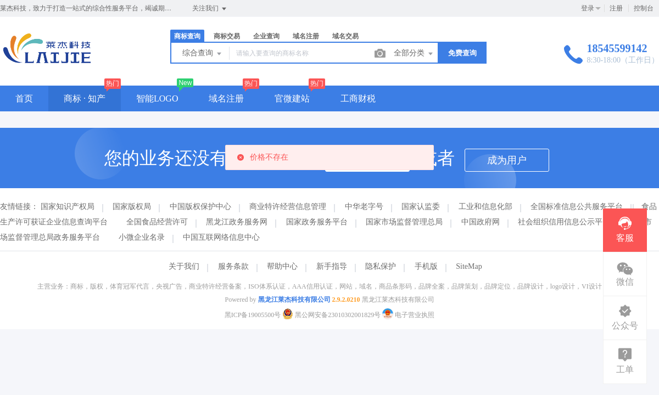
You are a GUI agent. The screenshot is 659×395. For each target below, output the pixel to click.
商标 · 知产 (84, 98)
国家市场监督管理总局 (404, 222)
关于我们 (184, 266)
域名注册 (306, 36)
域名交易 (345, 36)
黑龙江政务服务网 (236, 222)
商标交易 (227, 36)
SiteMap (469, 266)
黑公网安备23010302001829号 (332, 315)
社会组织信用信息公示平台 (564, 222)
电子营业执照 (408, 315)
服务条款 (233, 266)
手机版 (426, 266)
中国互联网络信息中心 (221, 237)
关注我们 (210, 9)
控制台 (644, 8)
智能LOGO (157, 98)
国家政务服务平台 (317, 222)
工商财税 (358, 98)
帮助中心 (282, 266)
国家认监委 (420, 206)
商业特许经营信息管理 (287, 206)
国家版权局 (132, 206)
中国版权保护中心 (200, 206)
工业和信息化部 (485, 206)
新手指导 (331, 266)
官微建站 (292, 98)
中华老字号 (364, 206)
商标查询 (187, 36)
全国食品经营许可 (157, 222)
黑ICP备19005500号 (253, 315)
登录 (587, 8)
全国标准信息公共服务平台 (576, 206)
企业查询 (266, 36)
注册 (616, 8)
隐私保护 (380, 266)
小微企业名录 (142, 237)
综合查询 (202, 53)
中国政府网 (480, 222)
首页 (24, 98)
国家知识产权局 (67, 206)
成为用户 (507, 160)
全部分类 (414, 53)
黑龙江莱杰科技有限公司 (294, 299)
